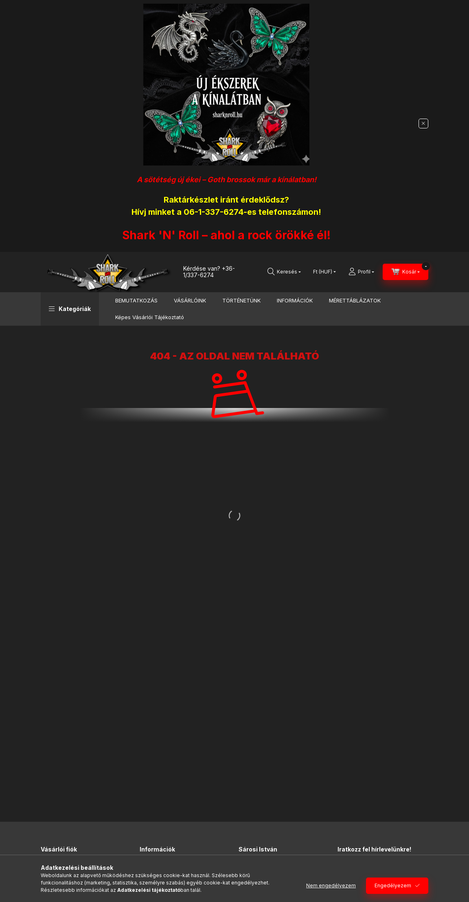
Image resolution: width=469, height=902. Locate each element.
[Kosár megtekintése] (405, 272)
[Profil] (361, 272)
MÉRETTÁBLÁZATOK (355, 300)
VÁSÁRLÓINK (190, 300)
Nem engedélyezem (331, 885)
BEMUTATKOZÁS (136, 300)
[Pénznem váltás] (322, 272)
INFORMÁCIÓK (295, 300)
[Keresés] (284, 272)
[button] (70, 309)
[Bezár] (423, 123)
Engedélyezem (393, 885)
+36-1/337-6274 (209, 272)
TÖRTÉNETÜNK (241, 300)
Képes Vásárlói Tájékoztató (149, 317)
